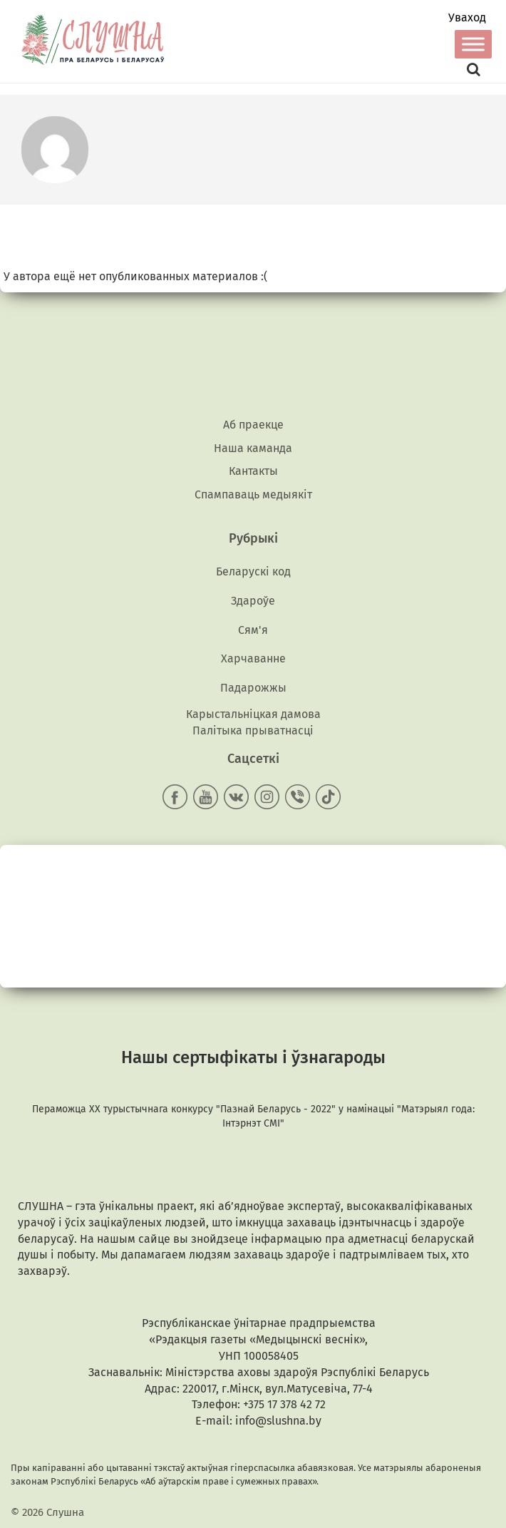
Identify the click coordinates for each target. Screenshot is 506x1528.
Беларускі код (253, 571)
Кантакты (253, 471)
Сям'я (253, 630)
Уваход (467, 18)
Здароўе (253, 600)
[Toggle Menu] (473, 44)
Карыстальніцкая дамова (253, 714)
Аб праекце (253, 424)
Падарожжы (253, 687)
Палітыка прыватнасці (253, 730)
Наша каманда (253, 448)
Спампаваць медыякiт (253, 494)
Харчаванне (253, 658)
